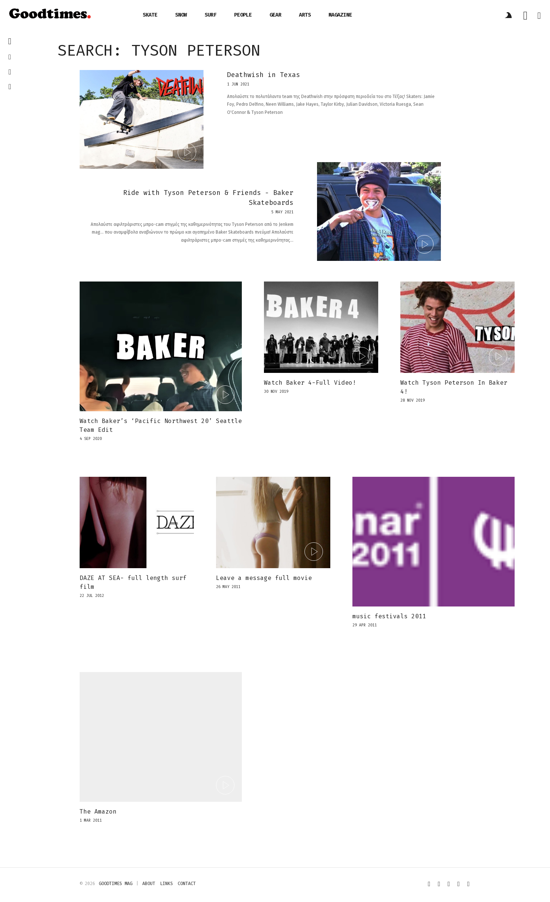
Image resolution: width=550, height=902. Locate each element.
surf (210, 15)
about (148, 883)
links (166, 883)
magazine (340, 15)
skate (150, 15)
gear (275, 15)
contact (187, 883)
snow (181, 15)
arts (305, 15)
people (243, 15)
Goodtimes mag (115, 883)
